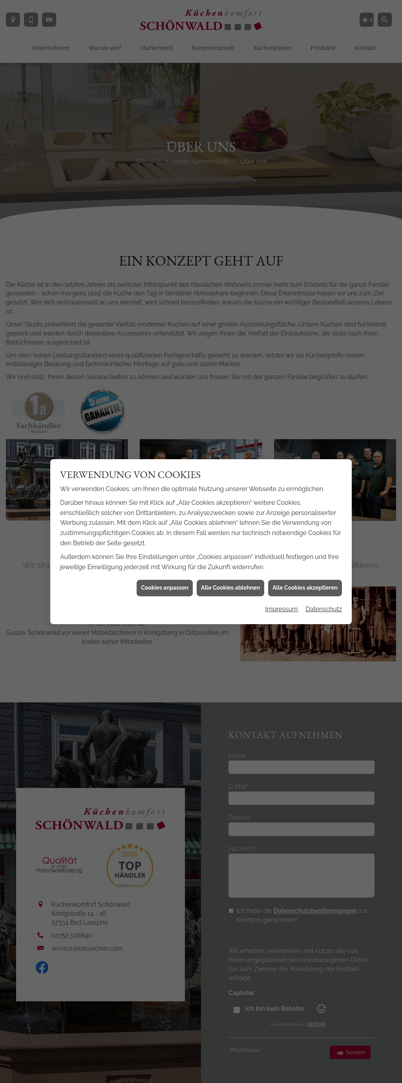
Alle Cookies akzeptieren (305, 548)
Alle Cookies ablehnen (230, 548)
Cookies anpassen (164, 548)
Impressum (281, 570)
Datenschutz (323, 570)
